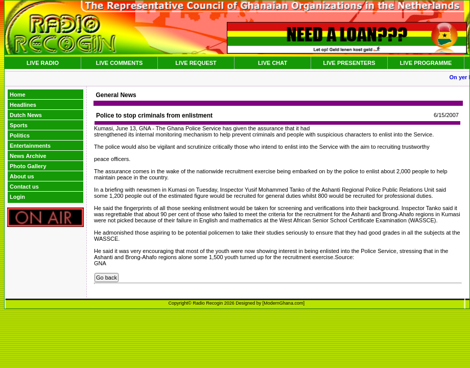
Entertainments (30, 146)
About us (22, 176)
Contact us (24, 186)
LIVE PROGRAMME (426, 63)
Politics (20, 135)
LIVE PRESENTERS (349, 63)
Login (17, 197)
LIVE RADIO (43, 63)
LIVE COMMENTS (119, 63)
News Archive (28, 156)
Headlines (23, 105)
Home (18, 94)
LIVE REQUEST (196, 63)
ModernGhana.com (283, 303)
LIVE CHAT (272, 63)
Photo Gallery (28, 166)
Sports (19, 125)
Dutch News (26, 115)
